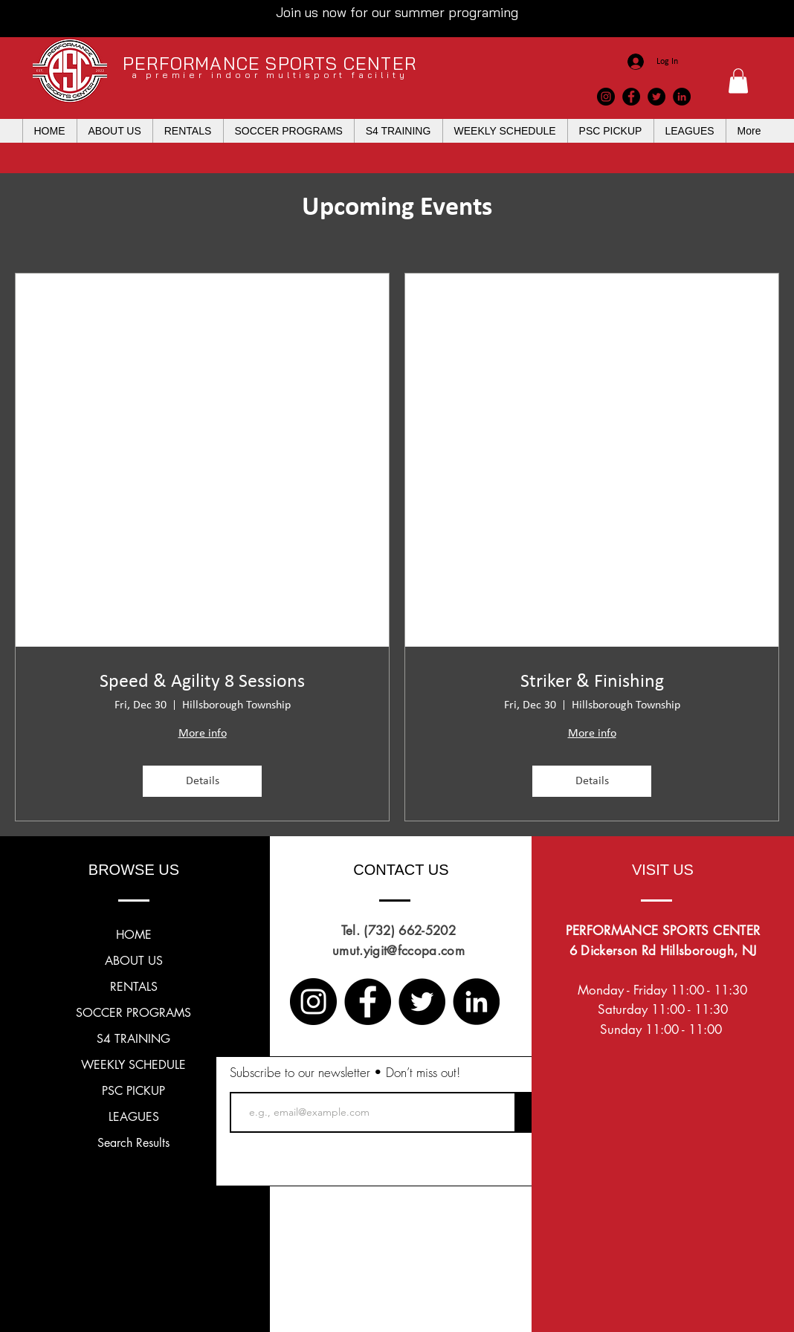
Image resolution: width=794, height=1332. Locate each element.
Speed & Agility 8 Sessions (202, 682)
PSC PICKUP (133, 1091)
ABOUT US (134, 961)
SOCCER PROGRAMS (133, 1013)
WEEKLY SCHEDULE (133, 1065)
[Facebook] (631, 97)
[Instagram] (606, 97)
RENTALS (134, 987)
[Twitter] (656, 97)
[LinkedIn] (682, 97)
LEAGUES (134, 1117)
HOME (134, 935)
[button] (738, 80)
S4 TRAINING (133, 1039)
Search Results (133, 1143)
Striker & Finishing (592, 682)
